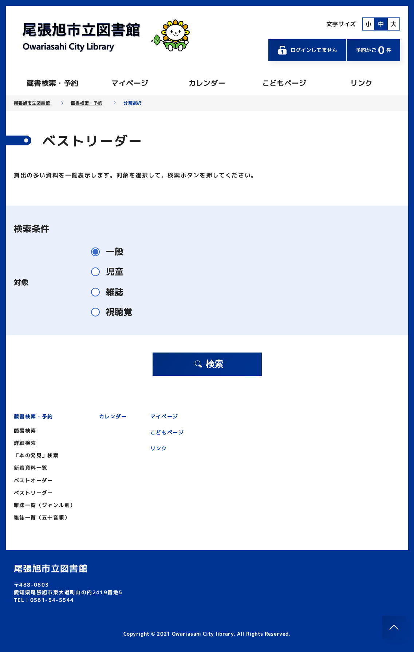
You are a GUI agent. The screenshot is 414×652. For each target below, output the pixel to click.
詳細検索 (25, 442)
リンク (361, 83)
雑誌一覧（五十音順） (42, 517)
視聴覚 (114, 312)
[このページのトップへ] (394, 627)
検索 (208, 364)
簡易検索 (25, 430)
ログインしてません (307, 50)
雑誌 (110, 292)
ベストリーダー (33, 492)
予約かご (373, 50)
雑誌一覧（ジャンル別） (44, 505)
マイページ (129, 83)
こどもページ (284, 83)
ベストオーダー (33, 480)
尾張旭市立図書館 (32, 103)
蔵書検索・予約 (52, 83)
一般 (110, 251)
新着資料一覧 (30, 467)
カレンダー (207, 83)
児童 (110, 271)
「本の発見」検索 (36, 455)
